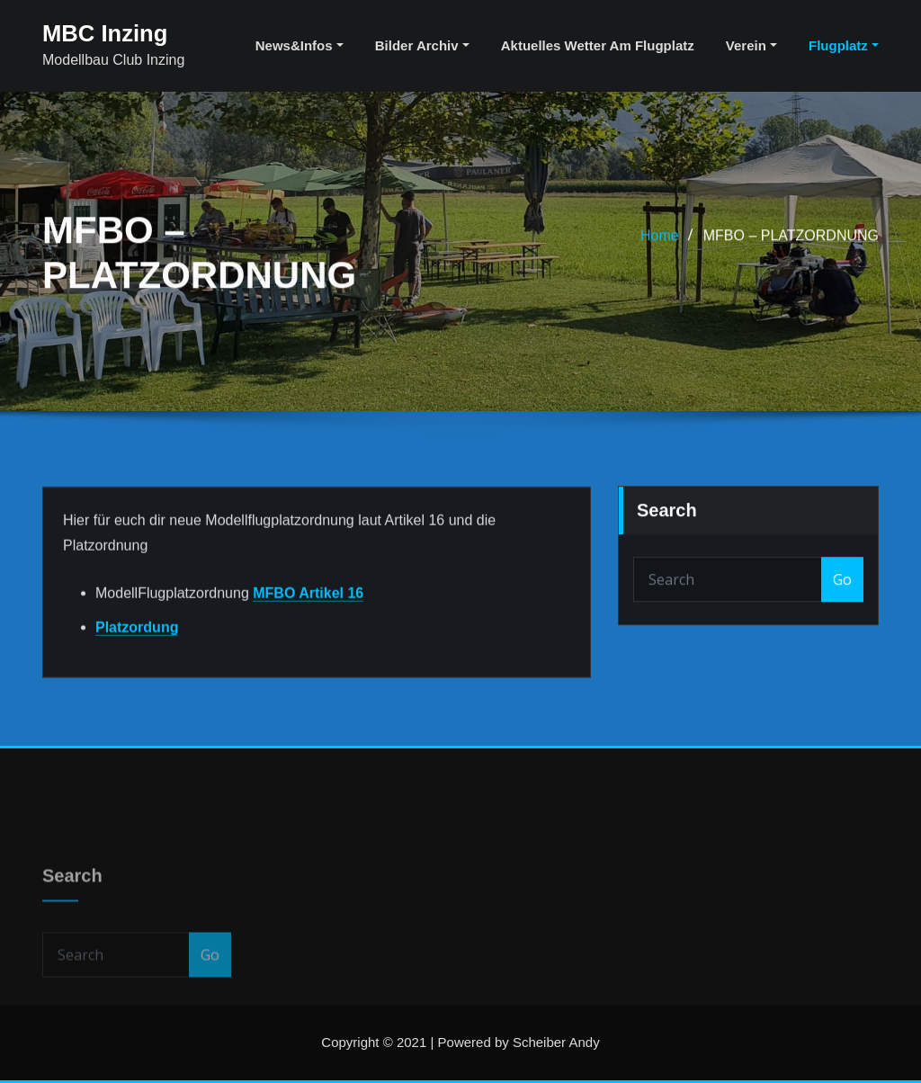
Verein (751, 45)
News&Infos (299, 45)
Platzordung (136, 664)
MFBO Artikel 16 (308, 630)
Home (659, 252)
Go (842, 606)
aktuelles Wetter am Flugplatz (597, 45)
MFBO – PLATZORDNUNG (791, 252)
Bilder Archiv (422, 45)
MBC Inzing (104, 33)
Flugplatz (844, 45)
